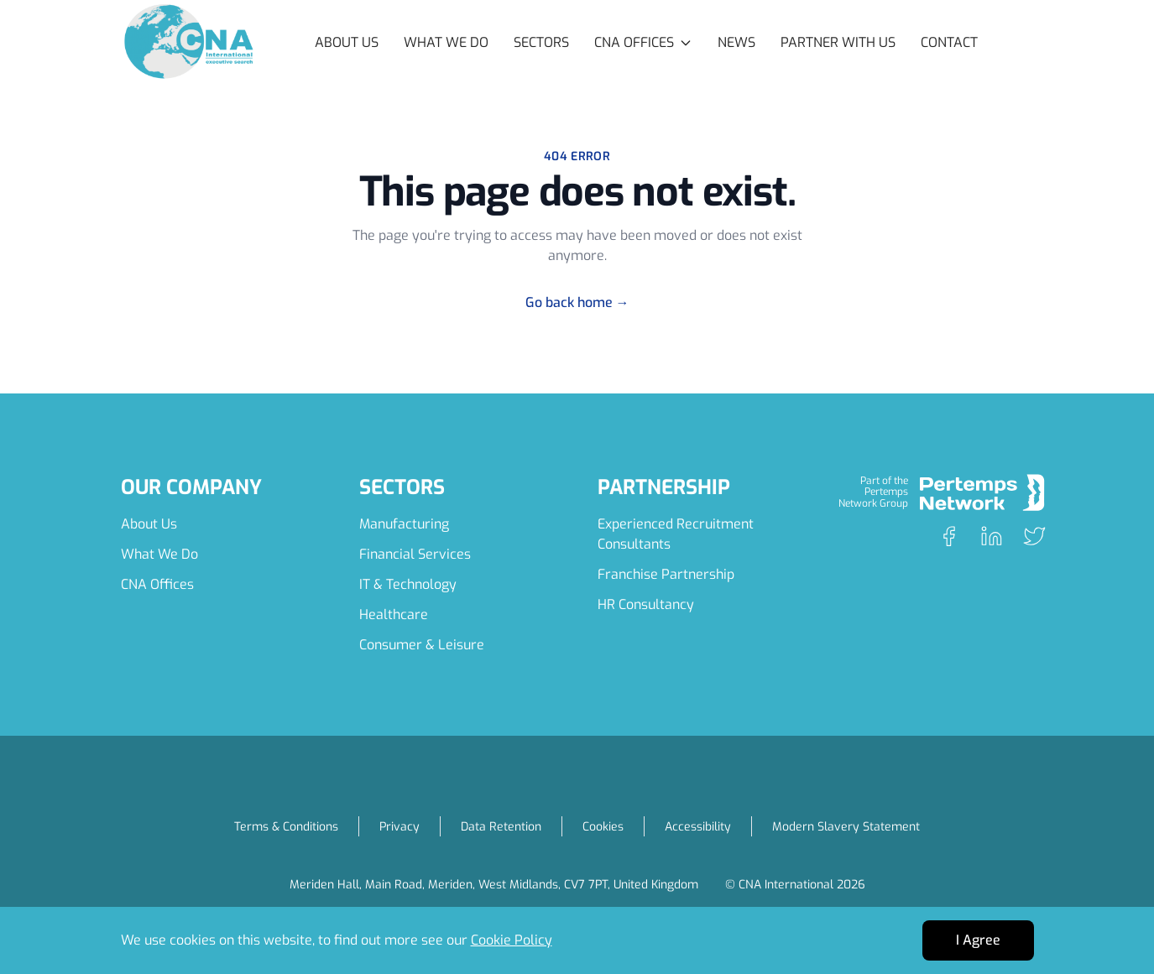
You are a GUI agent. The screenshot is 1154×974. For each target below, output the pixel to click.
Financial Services (415, 554)
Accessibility (698, 827)
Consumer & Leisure (421, 645)
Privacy (399, 827)
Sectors (541, 42)
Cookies (603, 827)
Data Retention (501, 827)
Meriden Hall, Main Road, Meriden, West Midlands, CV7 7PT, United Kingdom (494, 885)
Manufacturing (404, 524)
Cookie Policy (511, 940)
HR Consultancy (646, 604)
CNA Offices (157, 584)
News (736, 42)
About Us (347, 42)
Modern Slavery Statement (846, 827)
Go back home (577, 302)
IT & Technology (408, 584)
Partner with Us (838, 42)
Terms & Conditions (286, 827)
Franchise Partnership (666, 574)
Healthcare (393, 614)
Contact (949, 42)
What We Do (446, 42)
